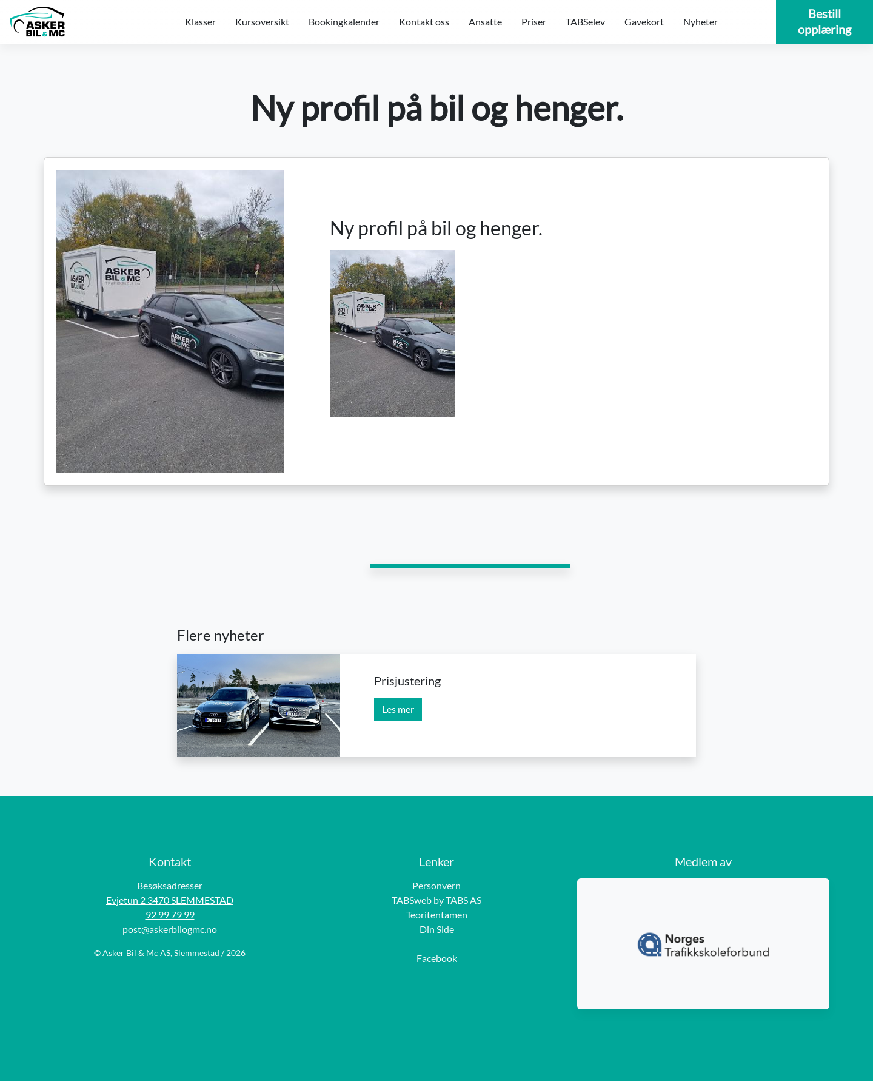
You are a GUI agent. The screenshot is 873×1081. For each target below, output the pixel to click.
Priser (533, 21)
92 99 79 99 (170, 914)
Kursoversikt (262, 21)
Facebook (436, 958)
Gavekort (644, 21)
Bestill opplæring (824, 21)
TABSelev (585, 21)
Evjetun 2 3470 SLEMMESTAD (169, 900)
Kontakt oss (424, 21)
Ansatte (485, 21)
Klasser (200, 21)
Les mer (398, 709)
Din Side (437, 929)
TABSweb (412, 900)
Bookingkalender (344, 21)
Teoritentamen (436, 914)
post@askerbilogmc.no (169, 929)
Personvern (436, 885)
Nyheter (700, 21)
